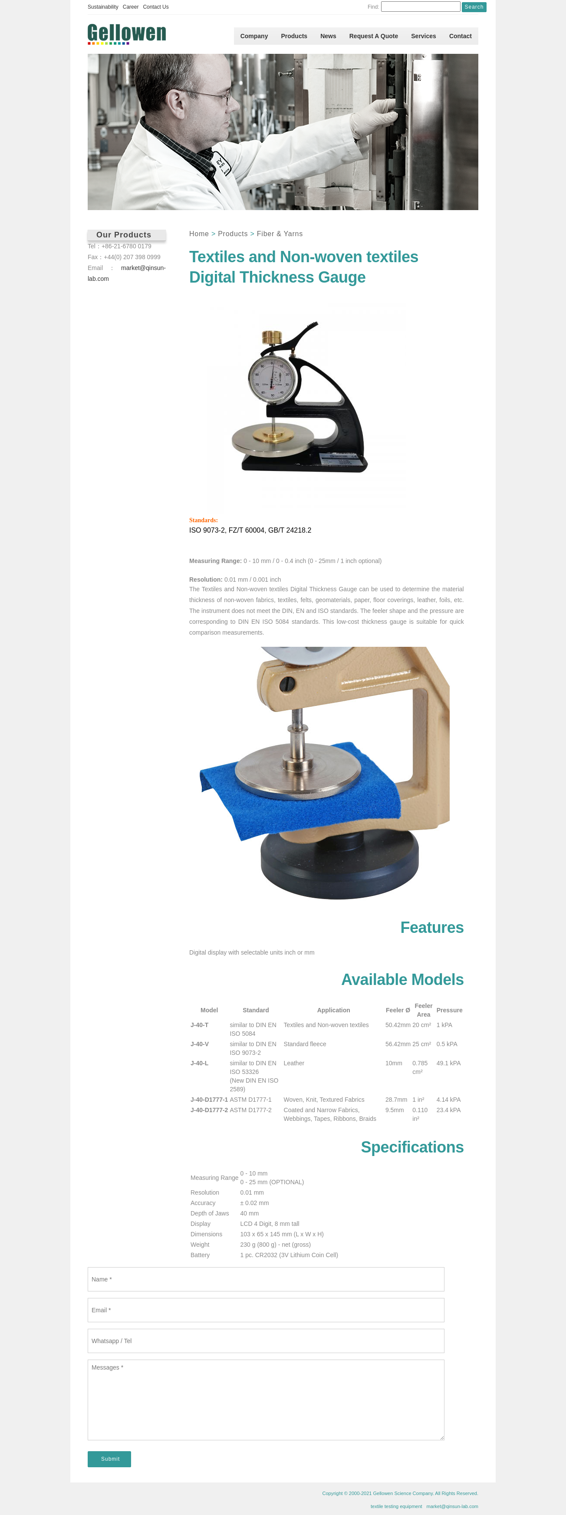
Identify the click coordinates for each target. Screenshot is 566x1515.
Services (423, 36)
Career (131, 7)
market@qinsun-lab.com (452, 1506)
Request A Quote (373, 36)
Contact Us (155, 7)
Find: (373, 7)
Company (254, 36)
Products (294, 36)
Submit (110, 1459)
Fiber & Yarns (280, 233)
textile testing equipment (396, 1506)
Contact (460, 36)
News (328, 36)
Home (199, 233)
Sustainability (103, 7)
